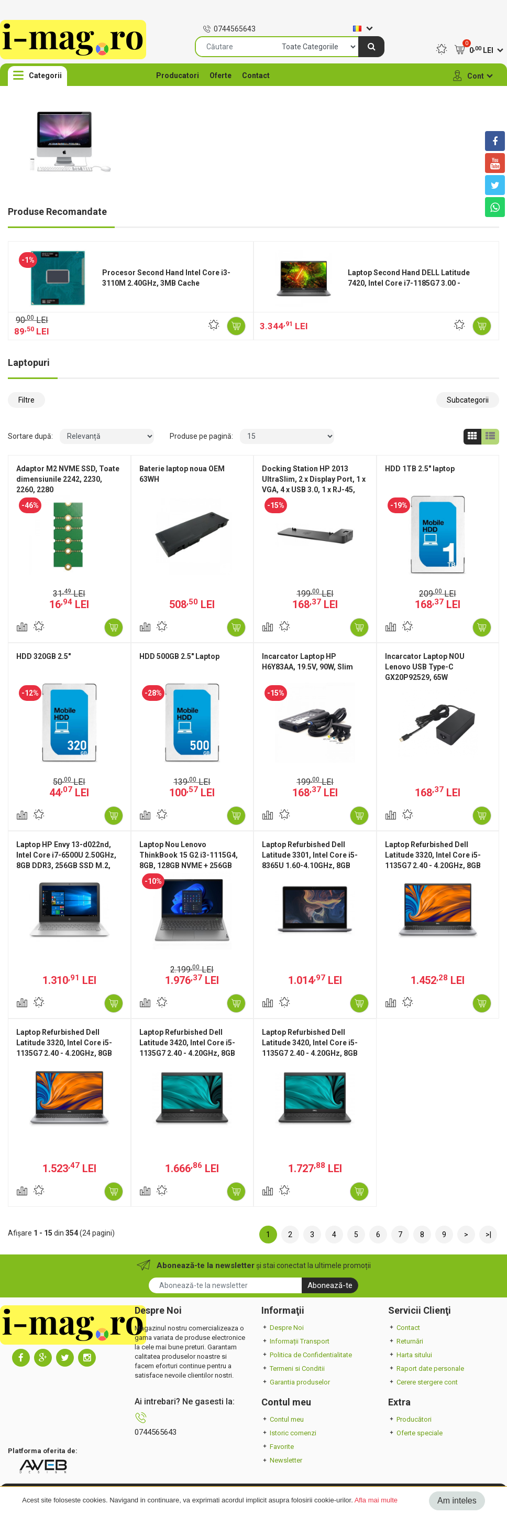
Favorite (277, 1447)
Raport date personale (426, 1368)
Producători (410, 1419)
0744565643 (229, 29)
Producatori (177, 75)
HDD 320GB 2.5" (43, 656)
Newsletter (281, 1460)
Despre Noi (282, 1328)
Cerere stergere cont (423, 1382)
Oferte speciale (415, 1433)
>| (488, 1234)
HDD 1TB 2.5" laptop (420, 468)
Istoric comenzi (288, 1433)
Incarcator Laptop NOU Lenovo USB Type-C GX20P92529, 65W (425, 666)
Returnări (405, 1341)
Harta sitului (410, 1355)
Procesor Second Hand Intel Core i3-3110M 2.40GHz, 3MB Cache (166, 277)
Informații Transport (295, 1341)
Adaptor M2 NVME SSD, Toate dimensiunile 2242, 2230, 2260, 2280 (67, 479)
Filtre (26, 400)
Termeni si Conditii (293, 1368)
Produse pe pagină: (201, 436)
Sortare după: (30, 436)
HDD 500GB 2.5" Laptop (179, 656)
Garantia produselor (295, 1382)
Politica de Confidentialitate (306, 1355)
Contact (256, 75)
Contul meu (282, 1419)
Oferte (221, 75)
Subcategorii (468, 400)
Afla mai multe (376, 1500)
